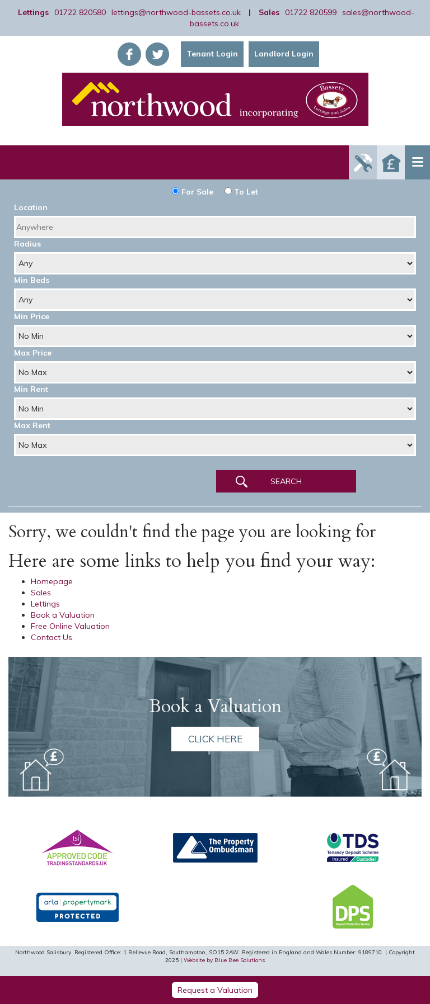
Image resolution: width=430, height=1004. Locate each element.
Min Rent (31, 389)
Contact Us (51, 637)
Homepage (52, 581)
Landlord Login (284, 54)
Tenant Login (212, 54)
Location (31, 207)
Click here (215, 739)
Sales (41, 593)
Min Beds (31, 280)
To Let (241, 192)
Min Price (31, 316)
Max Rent (32, 425)
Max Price (33, 353)
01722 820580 (80, 12)
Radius (27, 244)
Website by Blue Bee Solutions (224, 960)
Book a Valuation (63, 615)
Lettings (45, 604)
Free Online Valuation (70, 626)
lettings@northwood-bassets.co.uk (176, 12)
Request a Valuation (215, 990)
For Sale (192, 192)
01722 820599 (310, 12)
